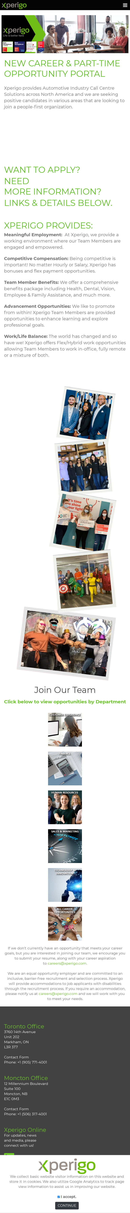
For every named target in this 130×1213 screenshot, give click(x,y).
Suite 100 (12, 1089)
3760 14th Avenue (20, 1032)
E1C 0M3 (11, 1099)
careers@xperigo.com (58, 994)
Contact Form (16, 1057)
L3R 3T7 (11, 1047)
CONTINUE (67, 1206)
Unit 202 (11, 1037)
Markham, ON (16, 1042)
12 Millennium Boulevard (26, 1084)
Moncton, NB (15, 1094)
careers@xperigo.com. (67, 963)
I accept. (67, 1197)
